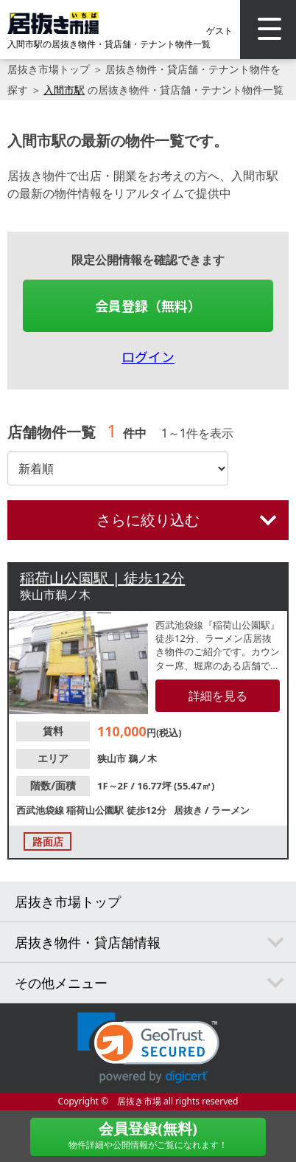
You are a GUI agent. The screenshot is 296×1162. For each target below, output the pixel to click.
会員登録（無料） (148, 305)
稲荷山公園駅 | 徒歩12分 (102, 578)
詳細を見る (217, 696)
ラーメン (230, 810)
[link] (148, 1048)
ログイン (148, 356)
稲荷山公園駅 (96, 810)
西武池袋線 (41, 810)
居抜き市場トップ (48, 69)
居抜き (189, 810)
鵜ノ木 (142, 758)
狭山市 (112, 758)
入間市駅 (64, 90)
